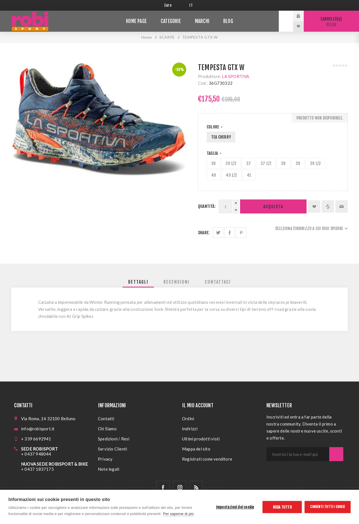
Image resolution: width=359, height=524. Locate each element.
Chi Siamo (107, 428)
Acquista (273, 206)
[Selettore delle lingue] (192, 5)
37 (248, 163)
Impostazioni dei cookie (235, 507)
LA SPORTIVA (235, 76)
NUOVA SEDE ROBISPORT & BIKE (54, 463)
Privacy (105, 458)
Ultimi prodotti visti (201, 438)
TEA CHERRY (221, 137)
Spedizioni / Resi (113, 438)
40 (213, 175)
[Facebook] (163, 487)
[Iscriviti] (297, 454)
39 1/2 (315, 163)
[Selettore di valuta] (172, 5)
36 (213, 163)
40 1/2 (231, 175)
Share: (204, 232)
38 (283, 163)
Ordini (188, 418)
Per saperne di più (178, 514)
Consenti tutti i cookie (327, 507)
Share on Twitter (218, 232)
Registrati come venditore (207, 458)
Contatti (106, 418)
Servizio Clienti (112, 448)
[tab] (138, 282)
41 (249, 175)
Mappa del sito (196, 448)
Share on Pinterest (241, 232)
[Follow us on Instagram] (179, 487)
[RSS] (196, 487)
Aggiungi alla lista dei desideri (314, 206)
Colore (213, 127)
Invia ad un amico (341, 206)
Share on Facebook (229, 232)
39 (298, 163)
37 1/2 (266, 163)
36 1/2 (230, 163)
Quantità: (207, 206)
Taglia (213, 153)
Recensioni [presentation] (177, 282)
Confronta (328, 206)
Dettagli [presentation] (138, 282)
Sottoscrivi (336, 454)
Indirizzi (189, 428)
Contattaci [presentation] (218, 282)
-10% (179, 69)
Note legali (108, 469)
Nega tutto (282, 507)
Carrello (331, 21)
